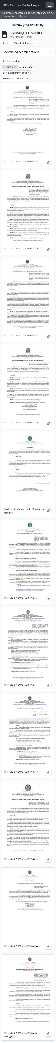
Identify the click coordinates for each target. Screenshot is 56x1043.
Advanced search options (21, 52)
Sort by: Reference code (15, 72)
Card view (9, 66)
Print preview (11, 61)
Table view (26, 66)
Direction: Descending (14, 78)
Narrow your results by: (28, 25)
